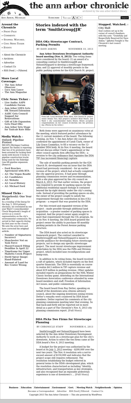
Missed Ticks (11, 193)
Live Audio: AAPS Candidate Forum (15, 103)
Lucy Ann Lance (14, 90)
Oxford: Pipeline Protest (13, 141)
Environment (59, 387)
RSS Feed (74, 391)
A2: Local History (15, 183)
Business (13, 387)
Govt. (71, 387)
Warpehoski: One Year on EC (17, 197)
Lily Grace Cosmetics (47, 144)
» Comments (8, 35)
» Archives (7, 58)
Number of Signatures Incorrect (18, 236)
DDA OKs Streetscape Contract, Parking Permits (59, 43)
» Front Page (9, 31)
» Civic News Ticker (13, 43)
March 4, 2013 (44, 182)
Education (26, 387)
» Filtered (21, 70)
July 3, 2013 (55, 349)
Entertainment (42, 387)
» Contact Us (9, 66)
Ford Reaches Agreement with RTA (17, 169)
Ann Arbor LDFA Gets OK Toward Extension (17, 109)
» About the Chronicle (14, 54)
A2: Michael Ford (15, 186)
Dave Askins (49, 49)
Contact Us (97, 391)
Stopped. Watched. (112, 24)
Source (6, 164)
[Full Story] (75, 310)
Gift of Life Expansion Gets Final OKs (18, 122)
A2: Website (12, 180)
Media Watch (11, 136)
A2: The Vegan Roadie (18, 174)
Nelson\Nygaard (70, 331)
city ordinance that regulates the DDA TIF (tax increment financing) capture (65, 157)
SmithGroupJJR (47, 331)
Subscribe (53, 17)
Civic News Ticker (15, 99)
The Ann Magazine (16, 92)
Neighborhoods (103, 387)
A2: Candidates (14, 177)
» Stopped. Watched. (13, 39)
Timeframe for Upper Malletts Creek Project (18, 252)
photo (110, 41)
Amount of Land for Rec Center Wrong (16, 263)
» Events (7, 47)
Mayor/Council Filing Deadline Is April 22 (17, 247)
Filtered (85, 391)
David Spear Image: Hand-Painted (16, 258)
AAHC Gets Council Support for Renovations (16, 116)
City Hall (104, 28)
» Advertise (8, 62)
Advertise (62, 391)
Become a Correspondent (41, 391)
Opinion (118, 387)
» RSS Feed (8, 70)
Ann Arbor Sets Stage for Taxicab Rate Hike (18, 128)
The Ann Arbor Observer (13, 86)
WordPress (97, 395)
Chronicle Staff (52, 327)
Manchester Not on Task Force (16, 241)
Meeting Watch (84, 387)
